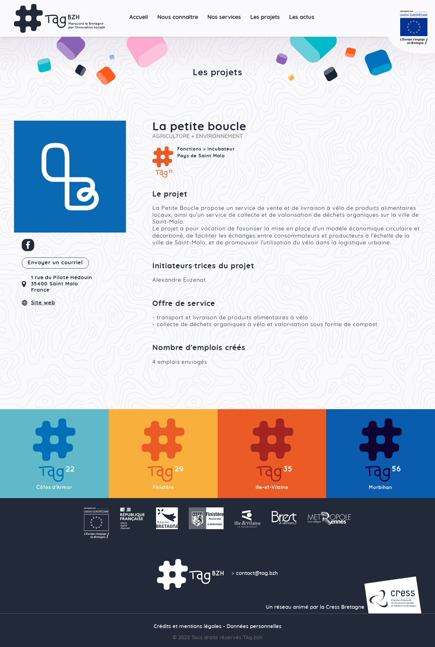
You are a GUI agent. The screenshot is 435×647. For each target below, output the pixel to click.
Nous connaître (177, 17)
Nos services (224, 17)
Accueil (138, 17)
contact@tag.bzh (257, 573)
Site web (43, 302)
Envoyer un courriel (55, 262)
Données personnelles (254, 626)
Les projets (265, 17)
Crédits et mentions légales (187, 626)
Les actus (301, 17)
